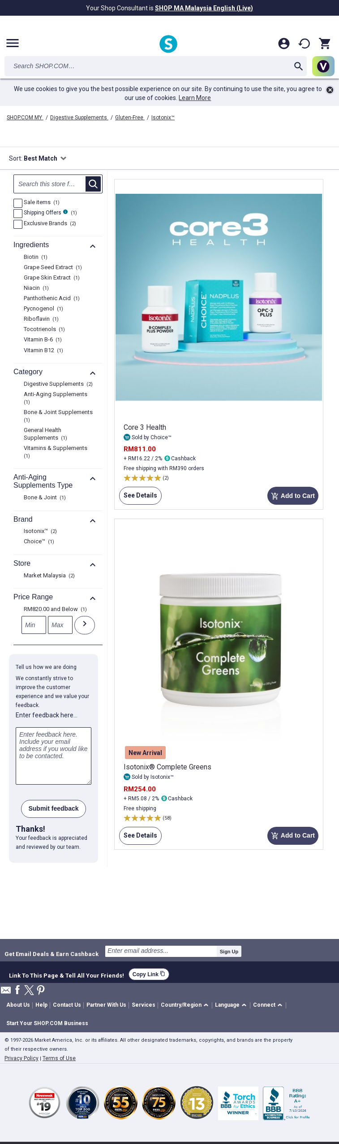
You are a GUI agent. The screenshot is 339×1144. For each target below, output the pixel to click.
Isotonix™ (163, 117)
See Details (138, 498)
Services (143, 1005)
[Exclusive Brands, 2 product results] (17, 224)
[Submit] (84, 625)
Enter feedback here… (46, 715)
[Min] (33, 625)
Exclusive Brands (48, 224)
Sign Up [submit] (229, 951)
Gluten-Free (130, 117)
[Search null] (58, 184)
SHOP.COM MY (25, 117)
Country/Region (181, 1005)
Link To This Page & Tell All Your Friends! (66, 974)
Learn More (195, 97)
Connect (264, 1005)
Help (41, 1005)
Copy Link (149, 974)
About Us (18, 1005)
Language (227, 1005)
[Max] (60, 625)
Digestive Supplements (79, 117)
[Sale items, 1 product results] (17, 203)
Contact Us (67, 1005)
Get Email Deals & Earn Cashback (51, 954)
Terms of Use (59, 1058)
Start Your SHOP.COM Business (47, 1023)
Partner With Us (106, 1005)
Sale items (40, 203)
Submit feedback (53, 808)
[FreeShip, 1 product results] (17, 213)
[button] (186, 1006)
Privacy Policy (21, 1058)
